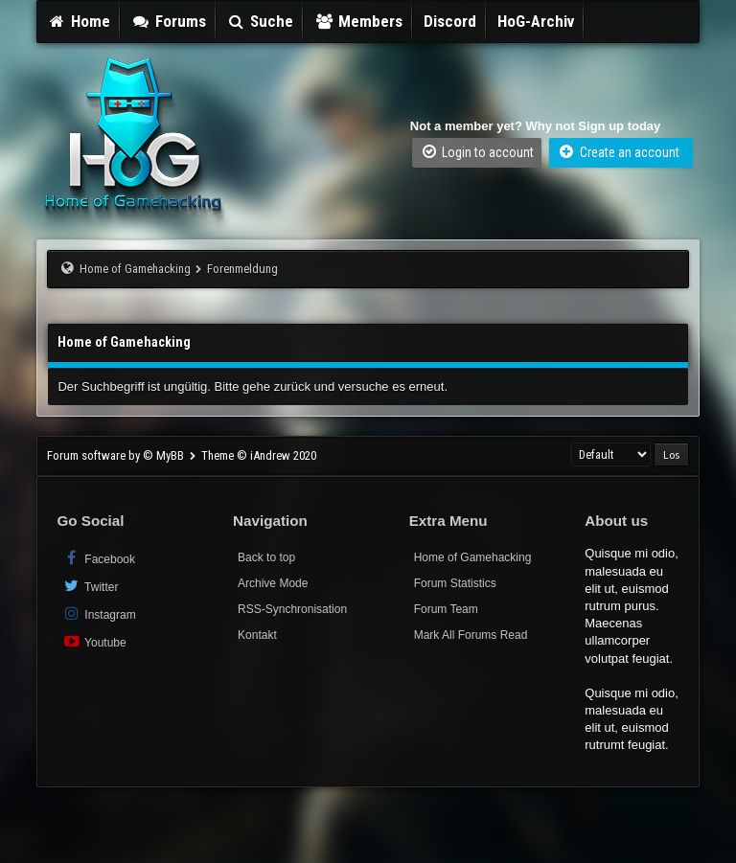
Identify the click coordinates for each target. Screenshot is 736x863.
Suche (260, 21)
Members (358, 21)
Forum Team (446, 609)
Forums (168, 21)
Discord (450, 21)
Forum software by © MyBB (117, 455)
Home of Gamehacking (135, 268)
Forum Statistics (455, 583)
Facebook (98, 558)
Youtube (93, 641)
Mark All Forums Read (471, 635)
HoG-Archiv (535, 21)
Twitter (89, 586)
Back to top (266, 557)
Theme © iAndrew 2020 (258, 455)
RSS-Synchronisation (292, 609)
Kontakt (257, 635)
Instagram (98, 613)
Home (78, 21)
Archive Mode (273, 583)
